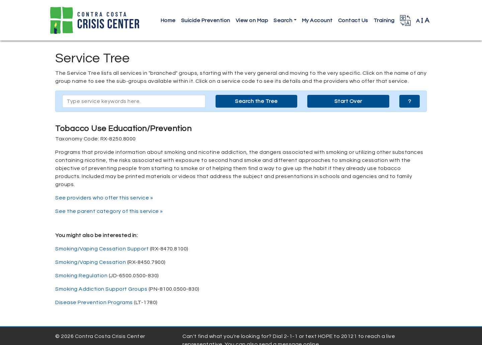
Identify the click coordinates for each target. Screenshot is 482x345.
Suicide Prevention (205, 20)
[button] (405, 20)
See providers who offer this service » (104, 197)
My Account (317, 20)
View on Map (252, 20)
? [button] (409, 101)
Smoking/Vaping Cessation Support (102, 248)
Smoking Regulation (81, 275)
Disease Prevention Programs (94, 302)
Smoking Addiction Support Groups (101, 289)
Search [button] (282, 20)
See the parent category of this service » (109, 211)
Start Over (348, 101)
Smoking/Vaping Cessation (90, 262)
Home (168, 20)
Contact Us (353, 20)
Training (384, 20)
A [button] (422, 20)
